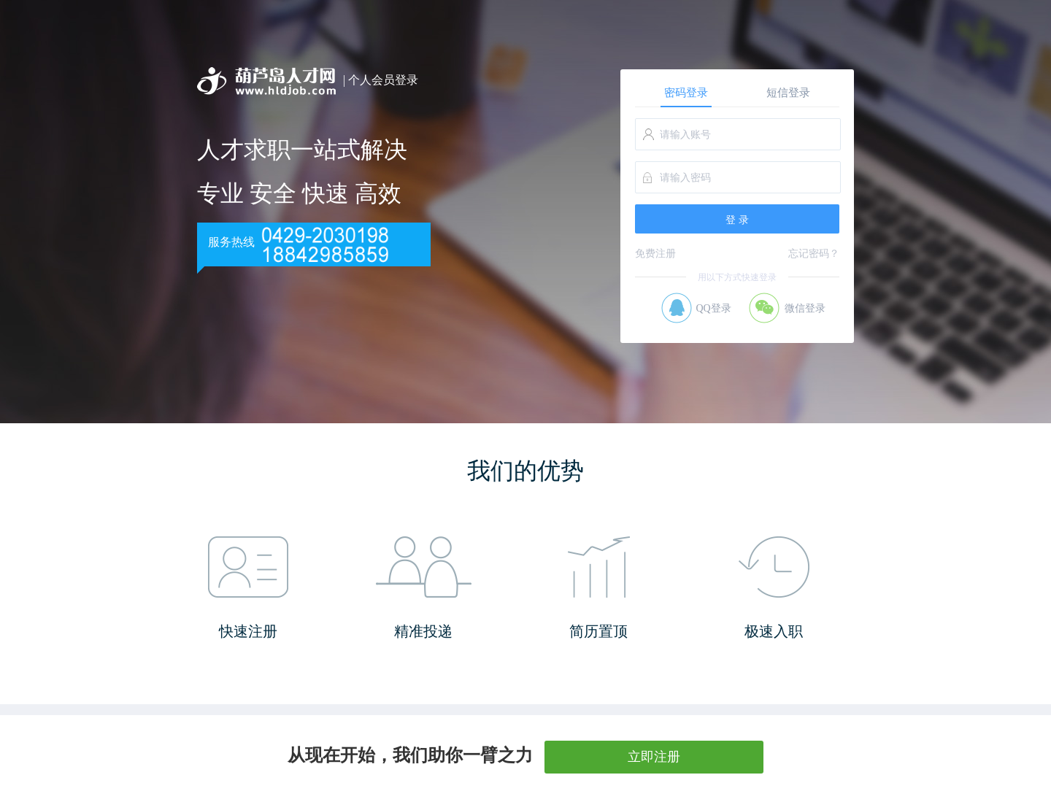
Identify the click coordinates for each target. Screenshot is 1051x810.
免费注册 (655, 253)
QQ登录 (713, 308)
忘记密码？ (813, 253)
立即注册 (654, 756)
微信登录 (805, 308)
